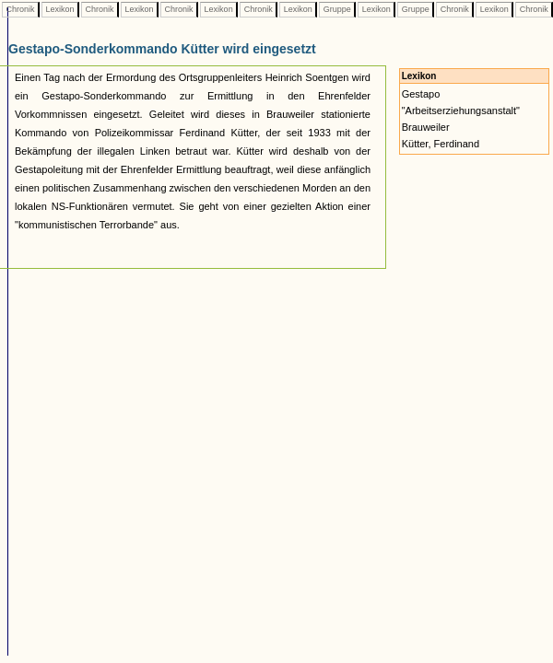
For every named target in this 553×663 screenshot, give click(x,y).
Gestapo (421, 93)
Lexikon (59, 9)
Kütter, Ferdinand (440, 143)
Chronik (20, 9)
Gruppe (337, 9)
